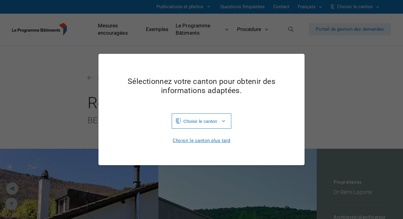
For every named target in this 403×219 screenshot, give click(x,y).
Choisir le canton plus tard (201, 140)
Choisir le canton (200, 121)
